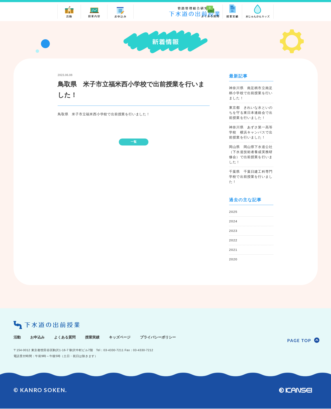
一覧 (134, 142)
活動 (17, 338)
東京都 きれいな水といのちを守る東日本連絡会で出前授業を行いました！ (251, 113)
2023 (233, 231)
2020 (233, 259)
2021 (233, 250)
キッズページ (123, 338)
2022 (233, 240)
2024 (233, 221)
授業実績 (95, 338)
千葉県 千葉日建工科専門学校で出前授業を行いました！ (251, 177)
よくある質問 (66, 338)
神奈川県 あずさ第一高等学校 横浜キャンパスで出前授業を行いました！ (251, 132)
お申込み (38, 338)
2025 (233, 212)
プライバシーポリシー (164, 338)
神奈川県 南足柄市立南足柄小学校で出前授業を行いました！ (251, 93)
